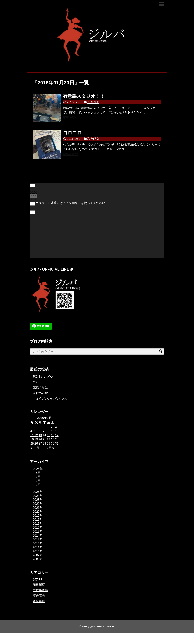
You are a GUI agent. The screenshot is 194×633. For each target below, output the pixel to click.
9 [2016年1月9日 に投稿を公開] (52, 431)
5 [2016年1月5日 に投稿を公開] (35, 431)
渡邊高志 (39, 595)
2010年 (38, 551)
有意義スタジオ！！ (84, 96)
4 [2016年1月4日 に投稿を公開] (31, 431)
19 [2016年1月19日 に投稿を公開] (36, 439)
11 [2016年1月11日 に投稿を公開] (32, 435)
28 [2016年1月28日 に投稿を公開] (44, 443)
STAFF (37, 579)
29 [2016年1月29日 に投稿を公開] (48, 443)
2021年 (38, 507)
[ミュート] (32, 204)
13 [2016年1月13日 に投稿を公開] (40, 435)
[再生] (32, 185)
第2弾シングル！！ (46, 376)
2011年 (38, 547)
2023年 (38, 499)
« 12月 (34, 447)
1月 (38, 484)
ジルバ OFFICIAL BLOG (101, 626)
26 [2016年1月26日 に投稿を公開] (36, 443)
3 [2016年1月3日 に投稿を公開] (56, 426)
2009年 (38, 555)
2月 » (50, 447)
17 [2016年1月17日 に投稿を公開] (57, 435)
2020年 (38, 511)
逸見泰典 (93, 102)
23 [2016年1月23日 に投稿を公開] (52, 439)
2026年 (38, 468)
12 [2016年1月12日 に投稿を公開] (36, 435)
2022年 (38, 503)
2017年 (38, 523)
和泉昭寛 (93, 138)
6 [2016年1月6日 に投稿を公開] (39, 431)
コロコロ (72, 132)
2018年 (38, 519)
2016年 (38, 527)
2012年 (38, 543)
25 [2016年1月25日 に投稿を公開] (32, 443)
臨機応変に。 (42, 387)
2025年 (38, 491)
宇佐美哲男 (40, 590)
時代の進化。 (42, 393)
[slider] (71, 203)
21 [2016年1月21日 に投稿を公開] (44, 439)
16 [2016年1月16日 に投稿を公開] (52, 435)
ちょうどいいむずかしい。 (51, 398)
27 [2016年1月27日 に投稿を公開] (40, 443)
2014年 (38, 535)
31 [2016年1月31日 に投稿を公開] (57, 443)
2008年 (38, 559)
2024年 (38, 495)
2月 (38, 480)
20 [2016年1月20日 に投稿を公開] (40, 439)
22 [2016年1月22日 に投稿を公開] (48, 439)
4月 (38, 472)
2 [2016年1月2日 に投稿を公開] (52, 426)
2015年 (38, 531)
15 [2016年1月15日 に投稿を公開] (48, 435)
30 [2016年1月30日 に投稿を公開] (52, 443)
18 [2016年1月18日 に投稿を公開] (32, 439)
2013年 (38, 539)
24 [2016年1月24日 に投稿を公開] (57, 439)
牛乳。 (37, 382)
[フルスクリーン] (32, 212)
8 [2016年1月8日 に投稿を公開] (47, 431)
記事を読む (70, 117)
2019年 (38, 515)
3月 (38, 476)
